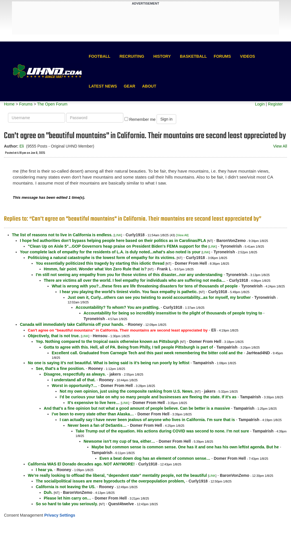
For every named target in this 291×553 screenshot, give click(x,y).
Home (9, 104)
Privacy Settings (59, 515)
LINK (118, 235)
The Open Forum (52, 104)
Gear (129, 86)
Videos (247, 56)
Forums (222, 56)
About (149, 86)
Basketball (193, 56)
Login (260, 104)
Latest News (103, 86)
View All (280, 146)
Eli (21, 146)
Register (275, 104)
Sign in (166, 119)
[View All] (182, 235)
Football (99, 56)
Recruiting (131, 56)
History (162, 56)
